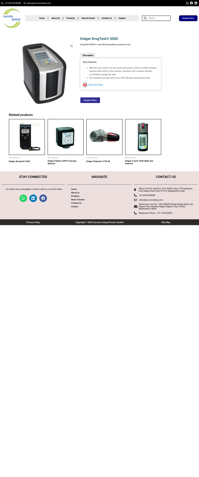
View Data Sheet (93, 85)
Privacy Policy (33, 222)
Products (71, 18)
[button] (71, 46)
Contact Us (107, 18)
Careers (121, 18)
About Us (55, 18)
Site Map (165, 222)
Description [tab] (88, 55)
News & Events (88, 18)
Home (42, 18)
